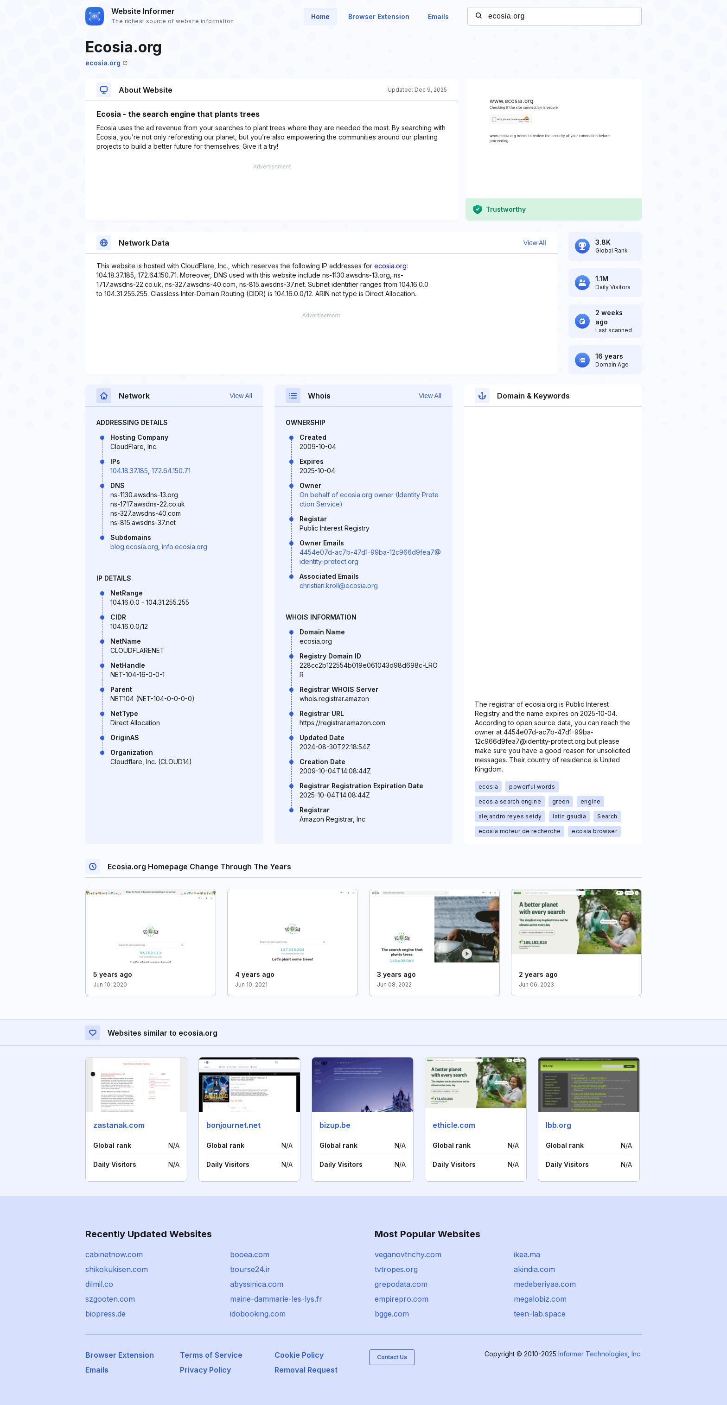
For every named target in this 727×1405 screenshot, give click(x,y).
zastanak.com (119, 1125)
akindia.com (534, 1269)
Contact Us (392, 1357)
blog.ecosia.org (134, 547)
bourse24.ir (250, 1269)
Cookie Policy (299, 1355)
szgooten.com (110, 1299)
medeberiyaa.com (545, 1284)
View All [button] (534, 243)
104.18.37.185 (129, 471)
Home (320, 16)
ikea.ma (527, 1254)
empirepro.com (401, 1299)
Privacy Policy (205, 1369)
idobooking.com (258, 1313)
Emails (438, 16)
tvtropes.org (396, 1269)
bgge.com (392, 1313)
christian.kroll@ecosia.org (339, 585)
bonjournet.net (233, 1125)
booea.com (249, 1254)
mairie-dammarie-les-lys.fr (276, 1299)
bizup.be (335, 1125)
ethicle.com (454, 1125)
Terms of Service (211, 1355)
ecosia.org (106, 63)
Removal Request (306, 1369)
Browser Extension (378, 16)
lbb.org (558, 1125)
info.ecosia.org (184, 547)
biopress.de (105, 1313)
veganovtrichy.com (408, 1254)
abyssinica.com (256, 1284)
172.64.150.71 (171, 471)
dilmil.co (99, 1284)
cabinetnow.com (114, 1254)
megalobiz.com (540, 1299)
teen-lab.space (540, 1313)
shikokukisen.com (116, 1269)
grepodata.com (401, 1284)
